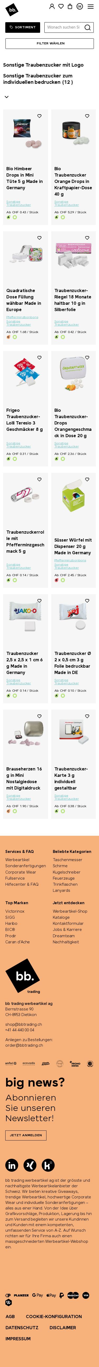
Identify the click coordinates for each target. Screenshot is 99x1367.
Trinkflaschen (65, 885)
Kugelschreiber (67, 872)
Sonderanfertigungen (25, 866)
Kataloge (61, 918)
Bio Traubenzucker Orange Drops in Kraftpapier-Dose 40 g (73, 182)
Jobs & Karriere (67, 930)
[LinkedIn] (11, 1165)
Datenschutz (22, 1328)
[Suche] (88, 27)
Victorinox (15, 911)
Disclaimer (63, 1328)
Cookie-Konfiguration (54, 1316)
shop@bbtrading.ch (23, 1025)
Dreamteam (64, 936)
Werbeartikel (17, 860)
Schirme (60, 866)
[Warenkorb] (70, 6)
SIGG (10, 918)
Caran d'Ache (17, 942)
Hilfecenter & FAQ (22, 885)
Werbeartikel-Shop (70, 911)
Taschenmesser (67, 860)
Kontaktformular (68, 924)
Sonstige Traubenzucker (18, 203)
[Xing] (29, 1165)
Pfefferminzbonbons (22, 317)
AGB (10, 1316)
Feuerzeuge (64, 878)
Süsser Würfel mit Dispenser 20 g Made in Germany (73, 547)
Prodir (10, 936)
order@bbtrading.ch (24, 1045)
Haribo (11, 924)
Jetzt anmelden (26, 1135)
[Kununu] (48, 1165)
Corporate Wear (20, 872)
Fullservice (15, 878)
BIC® (10, 930)
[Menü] (49, 43)
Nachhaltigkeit (66, 942)
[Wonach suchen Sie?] (63, 27)
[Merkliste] (61, 6)
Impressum (18, 1339)
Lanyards (61, 891)
